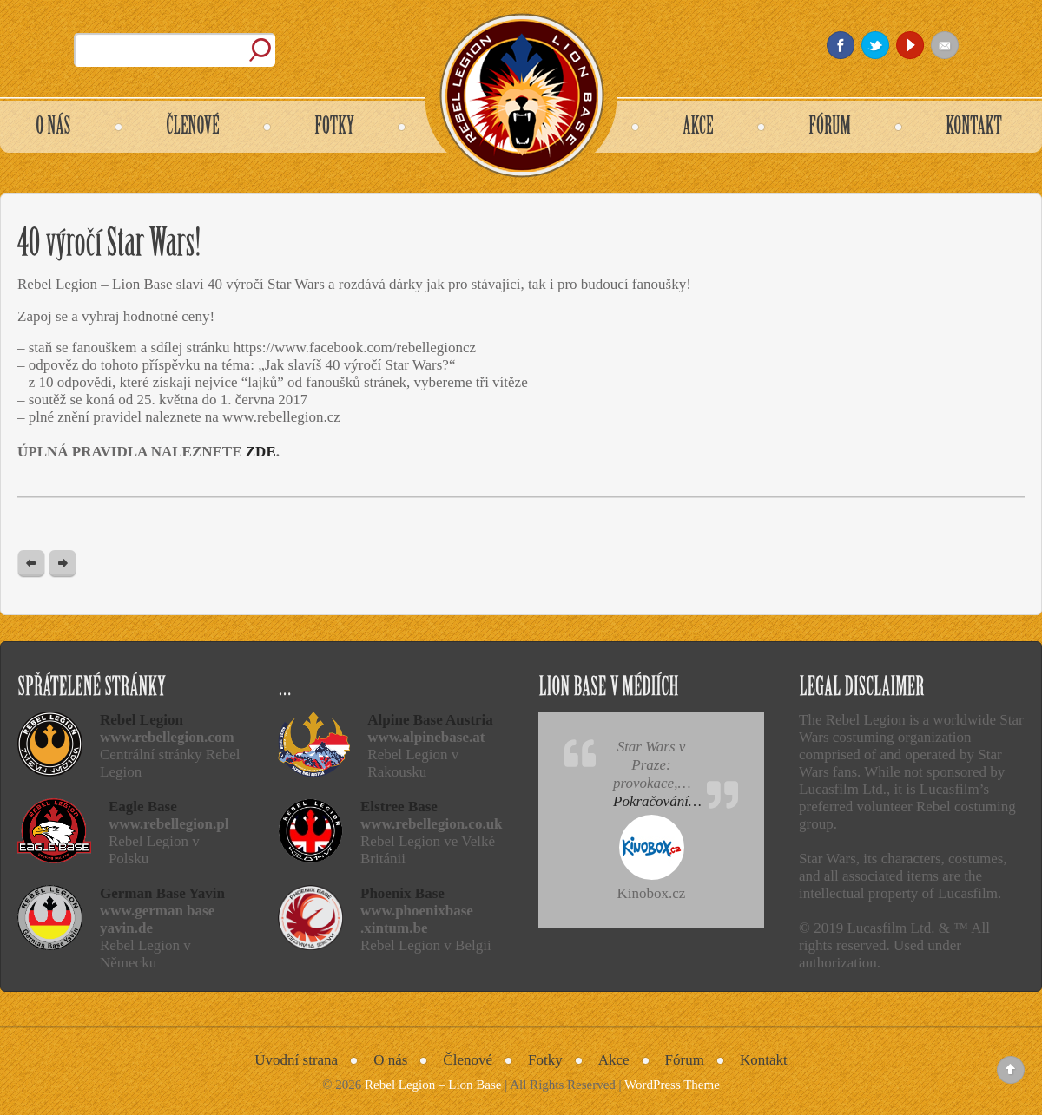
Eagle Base (143, 806)
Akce (614, 1060)
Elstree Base (399, 806)
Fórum (684, 1060)
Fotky (545, 1060)
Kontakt (764, 1060)
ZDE (261, 451)
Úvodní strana (296, 1060)
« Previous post (31, 564)
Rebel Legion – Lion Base (433, 1085)
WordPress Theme (672, 1085)
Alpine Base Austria (430, 720)
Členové (467, 1060)
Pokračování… (657, 801)
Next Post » (62, 564)
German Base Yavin (162, 893)
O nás (390, 1060)
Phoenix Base (402, 893)
